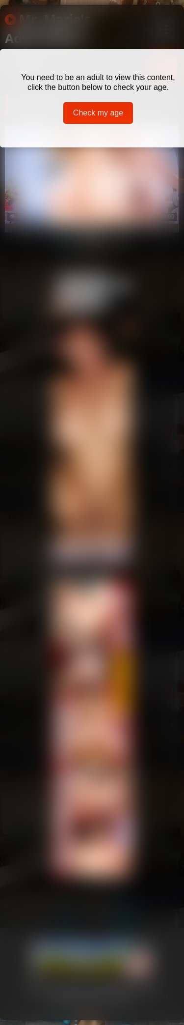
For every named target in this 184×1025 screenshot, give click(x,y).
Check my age (98, 113)
